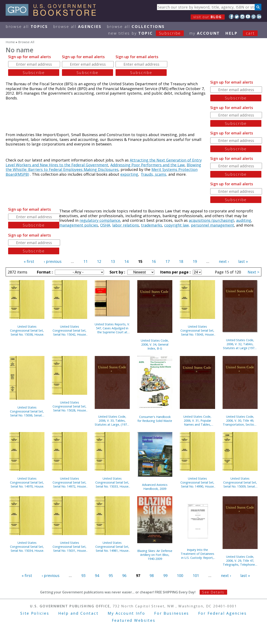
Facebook (231, 16)
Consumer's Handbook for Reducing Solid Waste (154, 419)
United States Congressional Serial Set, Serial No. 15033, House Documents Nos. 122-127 (112, 482)
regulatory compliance (99, 220)
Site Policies (34, 613)
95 (111, 575)
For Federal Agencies (222, 613)
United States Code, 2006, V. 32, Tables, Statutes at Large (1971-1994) (240, 344)
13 (113, 261)
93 (83, 575)
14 (126, 261)
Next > (253, 272)
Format (44, 272)
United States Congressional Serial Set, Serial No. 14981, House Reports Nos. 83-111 (112, 547)
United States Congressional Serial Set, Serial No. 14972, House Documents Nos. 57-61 (69, 482)
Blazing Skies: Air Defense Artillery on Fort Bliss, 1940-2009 (154, 555)
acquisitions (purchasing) (211, 220)
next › (224, 261)
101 (196, 575)
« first (29, 261)
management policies (78, 225)
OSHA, (105, 225)
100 (180, 575)
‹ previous (53, 261)
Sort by (117, 272)
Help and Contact (78, 613)
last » (243, 261)
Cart (250, 33)
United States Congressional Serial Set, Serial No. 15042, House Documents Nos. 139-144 (69, 330)
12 (99, 261)
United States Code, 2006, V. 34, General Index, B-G (155, 344)
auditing (243, 220)
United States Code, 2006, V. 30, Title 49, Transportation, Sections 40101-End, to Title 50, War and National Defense (240, 420)
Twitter (236, 16)
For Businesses (171, 613)
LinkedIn (259, 16)
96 (124, 575)
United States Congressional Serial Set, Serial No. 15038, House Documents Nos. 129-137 (26, 330)
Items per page (175, 272)
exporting (129, 174)
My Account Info (126, 613)
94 (97, 575)
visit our (207, 17)
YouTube (248, 16)
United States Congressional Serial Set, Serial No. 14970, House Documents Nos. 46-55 (27, 482)
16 (154, 261)
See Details (213, 592)
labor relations (125, 225)
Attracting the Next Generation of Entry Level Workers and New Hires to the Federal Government (104, 162)
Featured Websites (133, 620)
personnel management (212, 225)
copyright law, (177, 225)
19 (195, 261)
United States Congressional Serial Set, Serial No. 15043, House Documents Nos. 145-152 (197, 330)
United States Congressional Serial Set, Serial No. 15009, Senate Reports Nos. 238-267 (240, 482)
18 (181, 261)
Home (10, 42)
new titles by (148, 33)
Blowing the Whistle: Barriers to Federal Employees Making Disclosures (103, 167)
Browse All (27, 26)
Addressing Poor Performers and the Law (147, 164)
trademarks (151, 225)
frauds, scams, (154, 174)
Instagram (242, 16)
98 (152, 575)
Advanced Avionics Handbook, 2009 (155, 487)
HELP (231, 33)
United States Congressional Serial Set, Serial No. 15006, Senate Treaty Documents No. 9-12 (27, 411)
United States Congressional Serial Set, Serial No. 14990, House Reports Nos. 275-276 (197, 482)
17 (167, 261)
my (204, 33)
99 (165, 575)
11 (85, 261)
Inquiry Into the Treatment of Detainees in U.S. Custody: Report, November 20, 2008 (197, 554)
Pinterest (253, 16)
